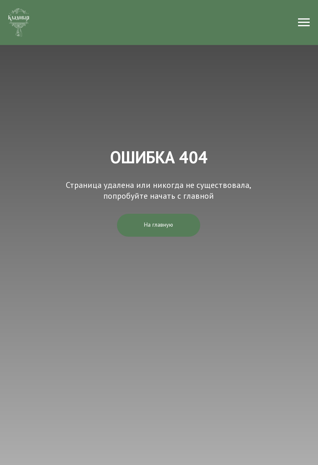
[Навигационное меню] (304, 22)
